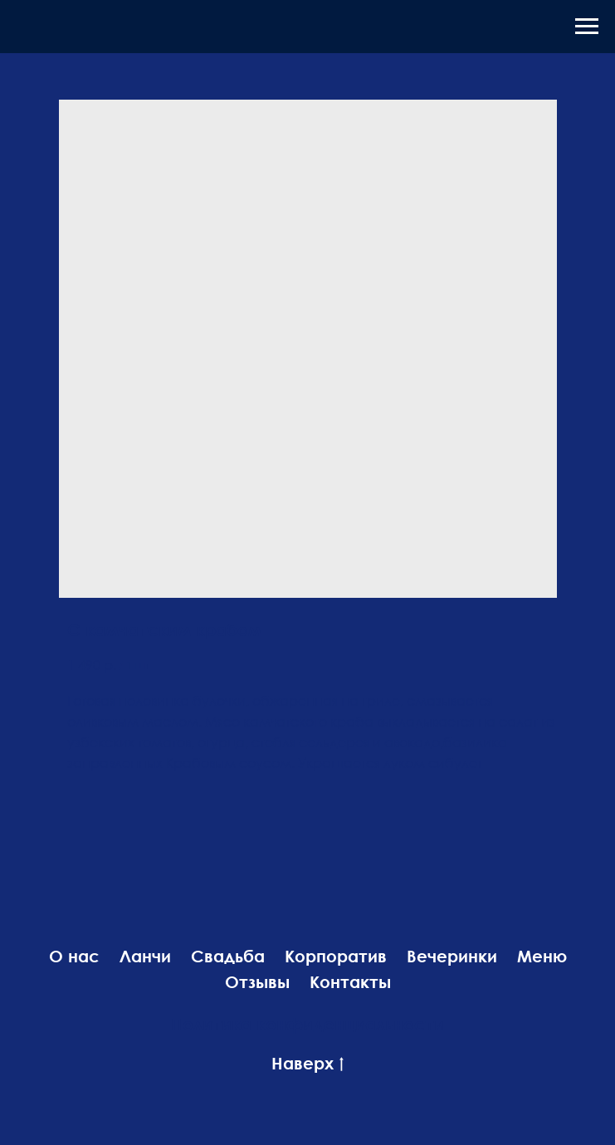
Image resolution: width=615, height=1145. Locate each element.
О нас (74, 956)
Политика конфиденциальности (307, 1024)
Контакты (350, 981)
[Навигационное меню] (586, 26)
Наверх (307, 1063)
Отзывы (257, 981)
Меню (542, 956)
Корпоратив (336, 956)
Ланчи (145, 956)
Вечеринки (452, 956)
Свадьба (228, 956)
